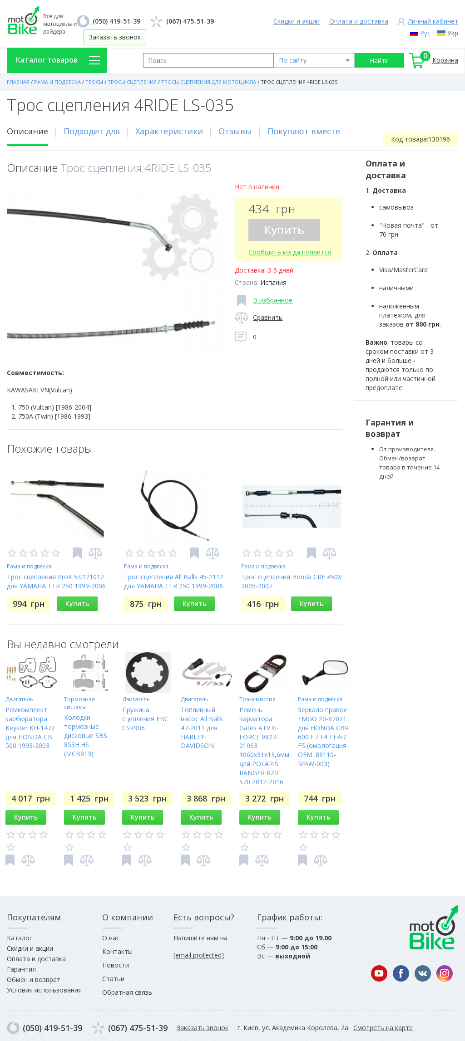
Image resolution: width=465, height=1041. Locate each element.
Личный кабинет (433, 21)
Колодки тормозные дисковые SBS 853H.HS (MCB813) (85, 735)
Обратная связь (127, 992)
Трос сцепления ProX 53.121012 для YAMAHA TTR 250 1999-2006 (56, 581)
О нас (110, 937)
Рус (425, 33)
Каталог (19, 937)
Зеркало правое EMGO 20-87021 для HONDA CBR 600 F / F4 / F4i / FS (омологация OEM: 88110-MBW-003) (323, 736)
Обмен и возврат (33, 979)
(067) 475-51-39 (190, 21)
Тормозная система (79, 703)
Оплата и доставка (358, 21)
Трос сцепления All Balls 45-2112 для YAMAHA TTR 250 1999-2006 (173, 581)
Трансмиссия (257, 699)
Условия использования (44, 990)
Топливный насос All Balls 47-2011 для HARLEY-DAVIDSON (202, 727)
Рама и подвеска (29, 566)
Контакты (117, 951)
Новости (115, 965)
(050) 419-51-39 (116, 21)
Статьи (113, 978)
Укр (452, 33)
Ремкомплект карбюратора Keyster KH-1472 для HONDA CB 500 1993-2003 (30, 727)
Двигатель (19, 699)
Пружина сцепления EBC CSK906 (145, 718)
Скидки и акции (296, 21)
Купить (284, 229)
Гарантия (21, 969)
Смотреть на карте (383, 1027)
